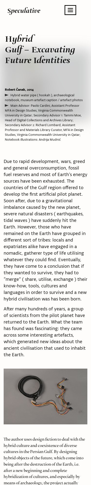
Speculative (23, 10)
